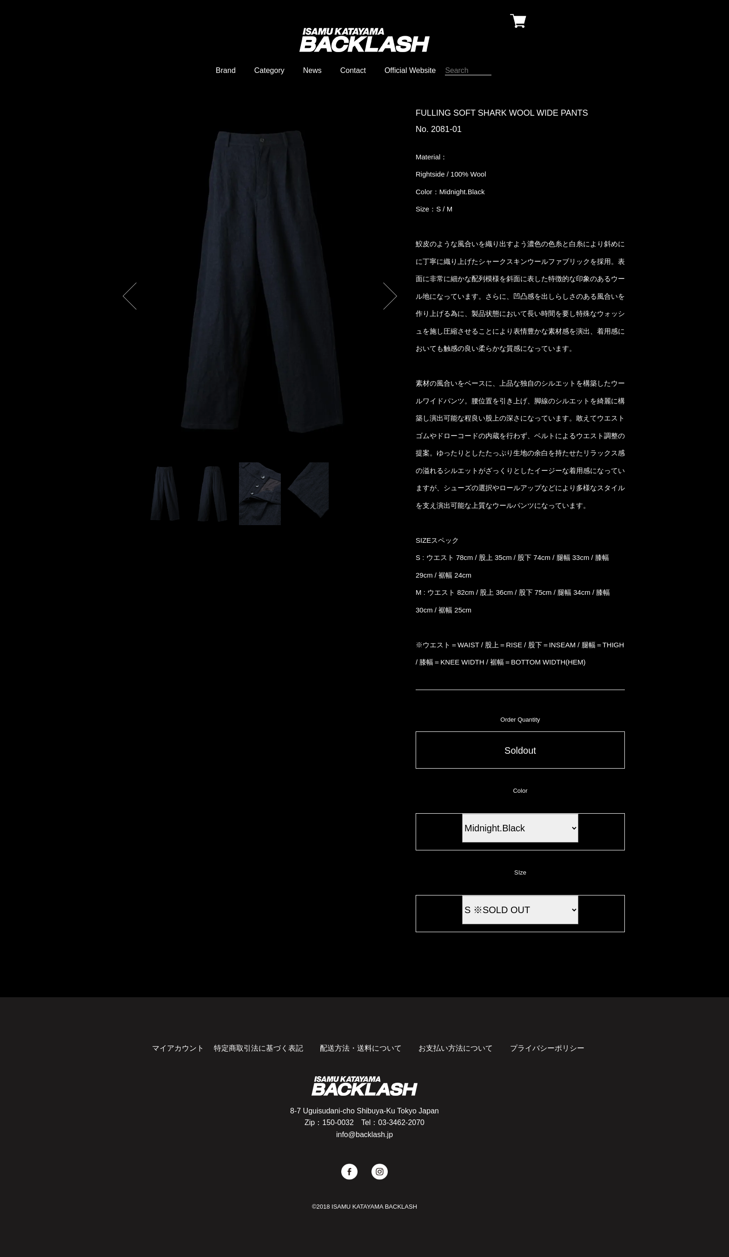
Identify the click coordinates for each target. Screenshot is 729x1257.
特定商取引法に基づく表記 (258, 1048)
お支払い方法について (455, 1048)
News (312, 70)
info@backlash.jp (364, 1135)
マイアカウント (178, 1048)
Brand (226, 70)
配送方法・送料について (361, 1048)
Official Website (410, 70)
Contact (353, 70)
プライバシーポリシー (547, 1048)
